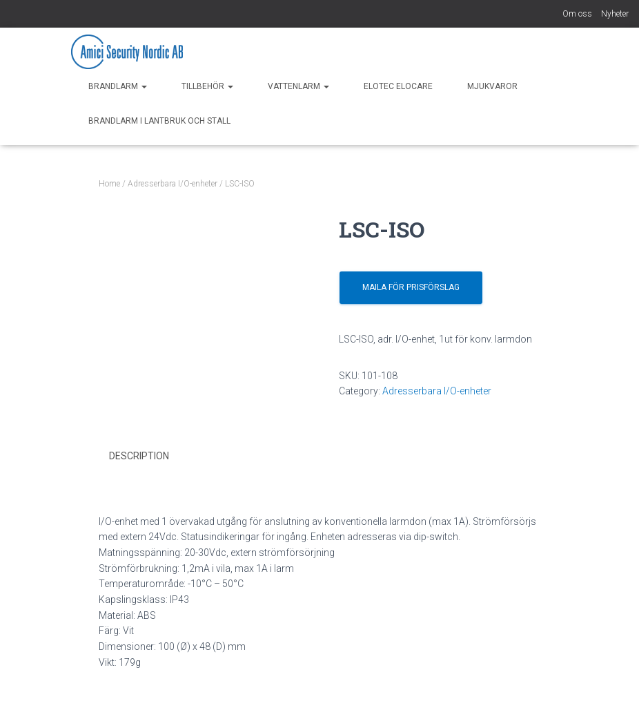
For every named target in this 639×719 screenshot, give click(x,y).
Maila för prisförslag (411, 287)
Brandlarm (117, 86)
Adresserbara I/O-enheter (172, 184)
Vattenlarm (298, 86)
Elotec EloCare (398, 86)
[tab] (149, 456)
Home (109, 184)
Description (139, 455)
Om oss (577, 14)
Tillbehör (207, 86)
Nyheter (615, 14)
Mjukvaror (492, 86)
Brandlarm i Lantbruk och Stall (159, 121)
